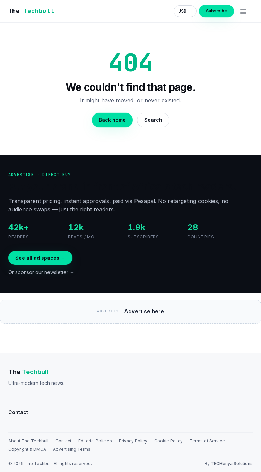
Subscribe (216, 11)
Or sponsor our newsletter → (41, 272)
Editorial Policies (95, 441)
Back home (112, 120)
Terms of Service (207, 441)
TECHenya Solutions (232, 463)
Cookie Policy (168, 441)
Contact (63, 441)
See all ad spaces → (40, 258)
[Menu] (243, 11)
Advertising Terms (71, 449)
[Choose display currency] (185, 11)
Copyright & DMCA (27, 449)
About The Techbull (28, 441)
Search (153, 120)
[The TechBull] (31, 11)
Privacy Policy (133, 441)
